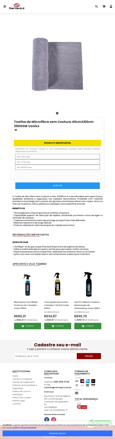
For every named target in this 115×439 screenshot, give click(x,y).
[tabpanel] (57, 64)
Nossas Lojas (18, 400)
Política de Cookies (21, 397)
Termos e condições (22, 379)
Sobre (15, 376)
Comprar (29, 326)
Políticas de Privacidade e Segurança (24, 387)
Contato (16, 403)
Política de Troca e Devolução (21, 393)
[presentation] (34, 175)
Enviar (89, 356)
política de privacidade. (25, 427)
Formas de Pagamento (23, 382)
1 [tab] (57, 113)
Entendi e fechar (57, 433)
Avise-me (57, 185)
